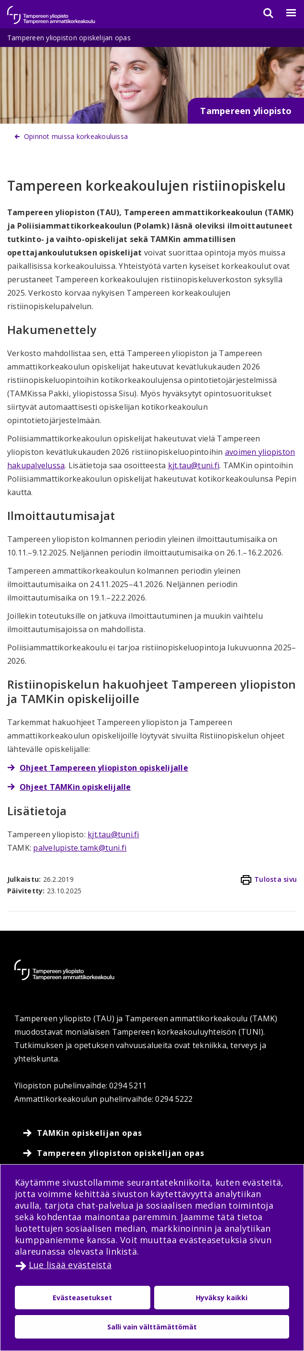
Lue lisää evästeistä (70, 1264)
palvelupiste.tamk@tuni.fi (79, 848)
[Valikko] (285, 13)
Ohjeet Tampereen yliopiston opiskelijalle (104, 767)
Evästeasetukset (82, 1297)
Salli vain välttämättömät (152, 1326)
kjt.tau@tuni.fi (194, 465)
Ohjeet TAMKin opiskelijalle (75, 787)
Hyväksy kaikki (222, 1297)
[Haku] (262, 13)
